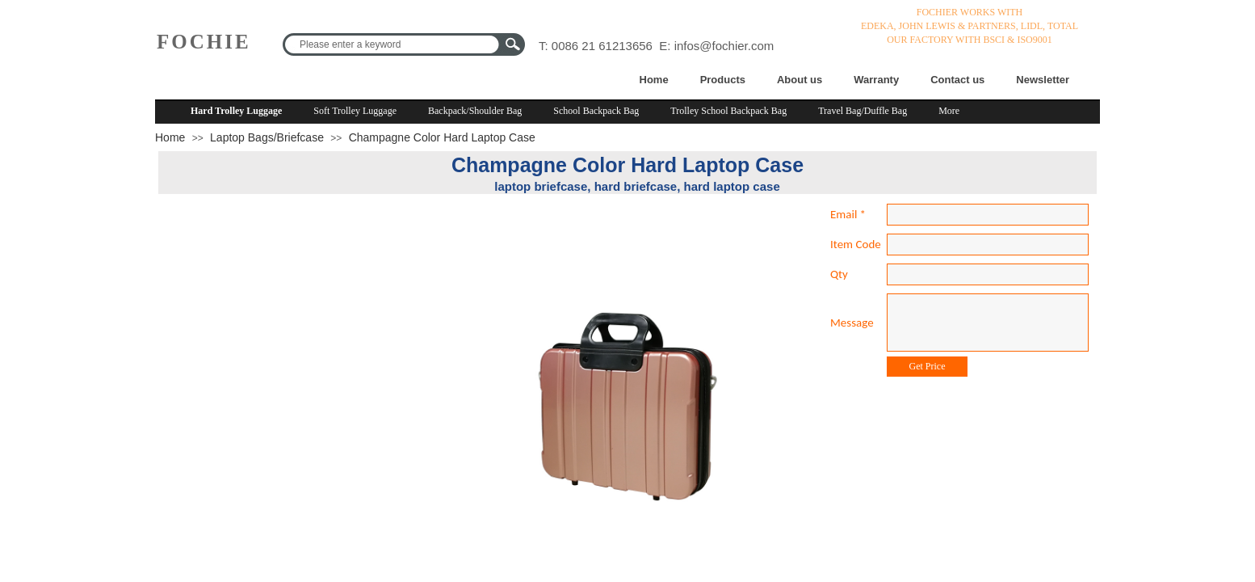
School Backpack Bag (596, 110)
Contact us (957, 80)
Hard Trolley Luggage (236, 110)
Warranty (876, 80)
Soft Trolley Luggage (355, 110)
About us (799, 80)
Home (654, 80)
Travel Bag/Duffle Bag (862, 110)
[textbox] (393, 44)
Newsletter (1042, 80)
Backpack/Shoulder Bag (475, 110)
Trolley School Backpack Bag (728, 110)
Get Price (927, 366)
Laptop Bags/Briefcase (267, 137)
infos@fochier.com (724, 46)
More (948, 110)
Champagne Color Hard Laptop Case (442, 137)
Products (722, 80)
